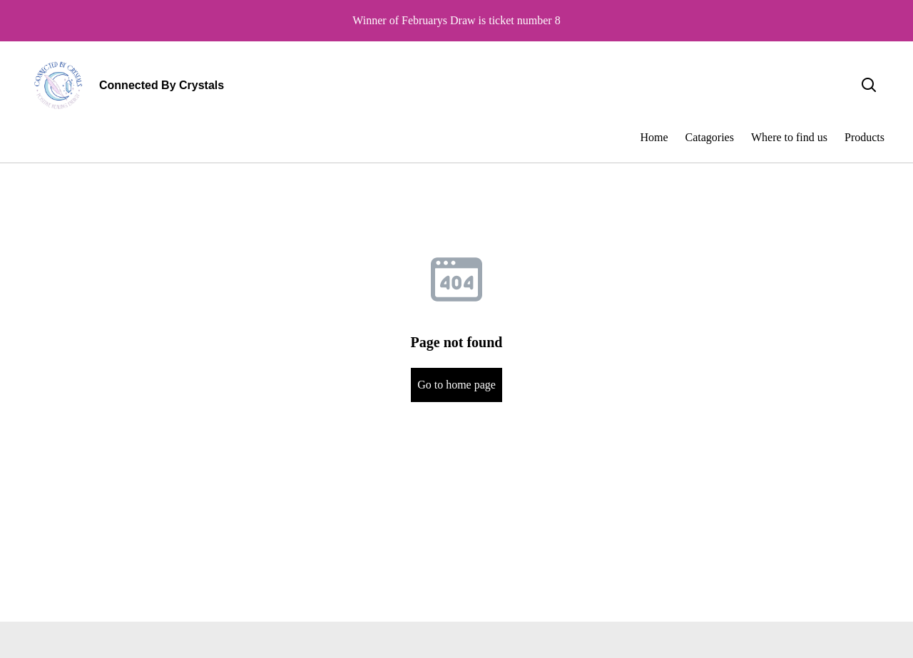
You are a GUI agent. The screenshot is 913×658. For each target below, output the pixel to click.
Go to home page (456, 385)
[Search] (868, 85)
